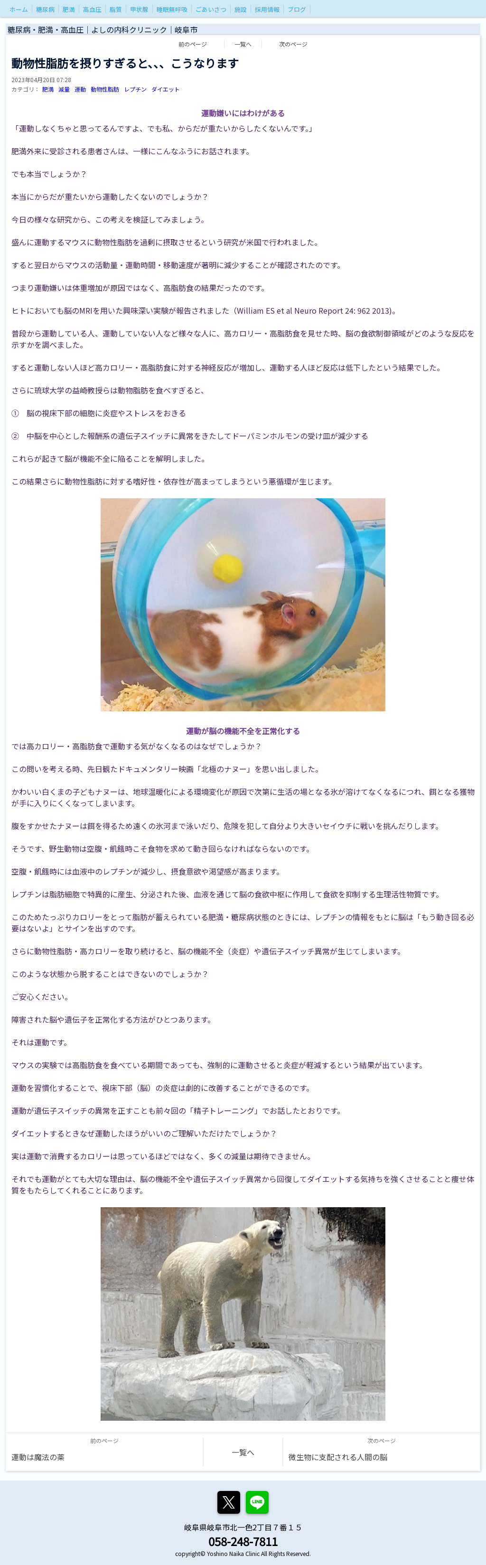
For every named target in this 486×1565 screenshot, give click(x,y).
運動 (80, 89)
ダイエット (165, 89)
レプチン (135, 89)
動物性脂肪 (105, 89)
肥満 (48, 89)
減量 (64, 89)
